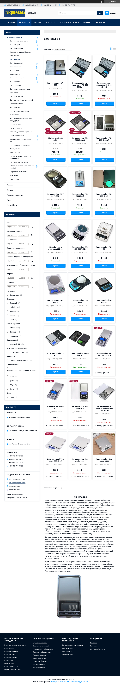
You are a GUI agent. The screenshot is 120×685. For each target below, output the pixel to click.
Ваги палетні (15, 81)
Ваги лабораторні (17, 78)
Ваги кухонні (14, 56)
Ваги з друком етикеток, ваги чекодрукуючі (21, 120)
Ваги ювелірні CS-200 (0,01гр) (80, 139)
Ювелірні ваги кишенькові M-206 (55, 248)
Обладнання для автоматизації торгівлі (22, 167)
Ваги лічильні (9, 654)
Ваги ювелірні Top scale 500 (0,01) (55, 460)
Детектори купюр (39, 658)
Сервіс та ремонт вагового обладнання (20, 157)
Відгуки (10, 190)
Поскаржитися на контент (60, 682)
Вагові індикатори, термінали (21, 132)
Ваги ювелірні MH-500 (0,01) (80, 407)
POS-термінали (39, 667)
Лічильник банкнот (40, 661)
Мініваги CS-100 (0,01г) (55, 139)
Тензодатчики (15, 149)
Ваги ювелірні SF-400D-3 (104, 301)
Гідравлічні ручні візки (18, 172)
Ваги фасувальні (16, 63)
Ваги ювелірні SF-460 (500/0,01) (80, 248)
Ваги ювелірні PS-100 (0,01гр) (104, 139)
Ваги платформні (16, 48)
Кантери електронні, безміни (72, 645)
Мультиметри (15, 152)
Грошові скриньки (40, 655)
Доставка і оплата (97, 649)
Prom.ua (71, 679)
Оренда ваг (100, 22)
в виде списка (114, 49)
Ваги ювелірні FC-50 (104, 248)
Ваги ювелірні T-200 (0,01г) (80, 354)
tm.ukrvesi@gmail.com (17, 483)
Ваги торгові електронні (19, 41)
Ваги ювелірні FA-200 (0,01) (80, 195)
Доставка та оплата (69, 22)
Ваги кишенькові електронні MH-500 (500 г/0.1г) (104, 408)
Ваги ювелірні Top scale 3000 (104, 460)
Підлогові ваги (15, 124)
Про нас (37, 22)
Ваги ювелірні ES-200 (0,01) (104, 195)
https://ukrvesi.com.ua (17, 479)
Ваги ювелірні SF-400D (80, 301)
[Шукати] (100, 13)
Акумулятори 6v (16, 128)
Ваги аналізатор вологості (20, 145)
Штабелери (14, 175)
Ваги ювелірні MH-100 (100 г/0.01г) (104, 354)
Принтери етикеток (40, 643)
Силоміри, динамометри (19, 162)
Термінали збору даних (42, 652)
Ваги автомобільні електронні (21, 100)
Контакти (50, 22)
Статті (9, 200)
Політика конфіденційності (79, 682)
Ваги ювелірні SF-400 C (55, 301)
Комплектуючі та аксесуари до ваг (22, 140)
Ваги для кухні (67, 648)
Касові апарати (39, 664)
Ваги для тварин (16, 96)
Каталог (23, 22)
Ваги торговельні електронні (15, 645)
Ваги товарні (15, 45)
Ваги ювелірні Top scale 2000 (80, 460)
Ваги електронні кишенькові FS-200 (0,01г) (104, 85)
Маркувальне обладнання (43, 649)
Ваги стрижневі (15, 85)
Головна (11, 22)
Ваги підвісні (15, 107)
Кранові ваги (15, 74)
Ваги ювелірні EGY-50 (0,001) (55, 195)
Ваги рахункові (15, 67)
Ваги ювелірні (15, 59)
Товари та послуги (14, 37)
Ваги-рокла (14, 70)
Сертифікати (12, 205)
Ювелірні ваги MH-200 (55, 407)
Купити (56, 103)
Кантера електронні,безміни (20, 52)
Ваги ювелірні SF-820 (55, 84)
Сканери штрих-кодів (41, 646)
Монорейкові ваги (17, 104)
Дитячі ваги (14, 115)
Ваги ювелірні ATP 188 (55, 354)
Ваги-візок (14, 93)
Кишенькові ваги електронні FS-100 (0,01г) (80, 85)
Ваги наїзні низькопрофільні (20, 89)
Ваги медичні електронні (19, 111)
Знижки (86, 22)
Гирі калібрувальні (17, 135)
